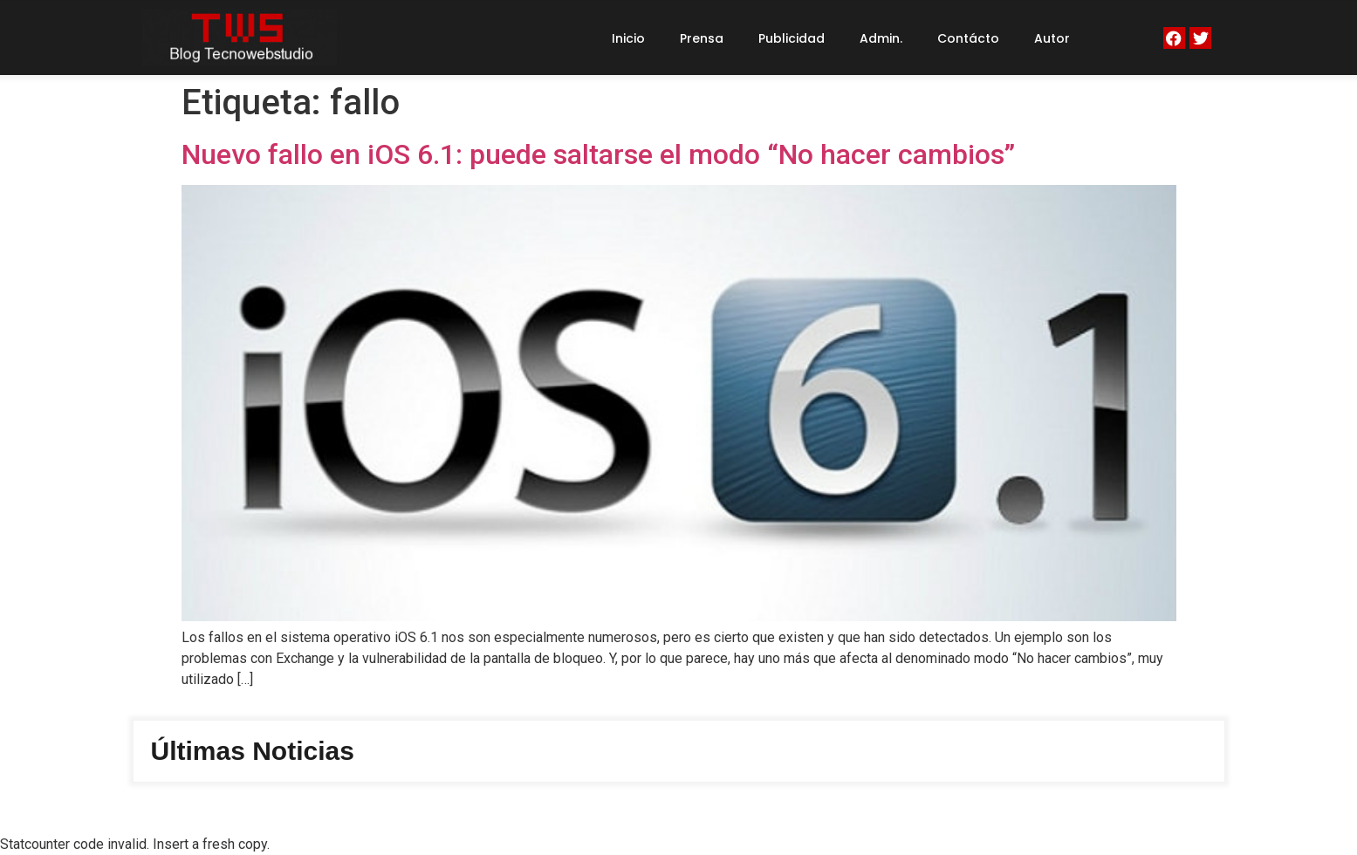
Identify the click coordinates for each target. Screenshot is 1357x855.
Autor (1052, 38)
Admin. (881, 38)
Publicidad (791, 38)
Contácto (968, 38)
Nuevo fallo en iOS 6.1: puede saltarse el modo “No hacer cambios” (598, 154)
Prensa (701, 38)
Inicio (628, 38)
